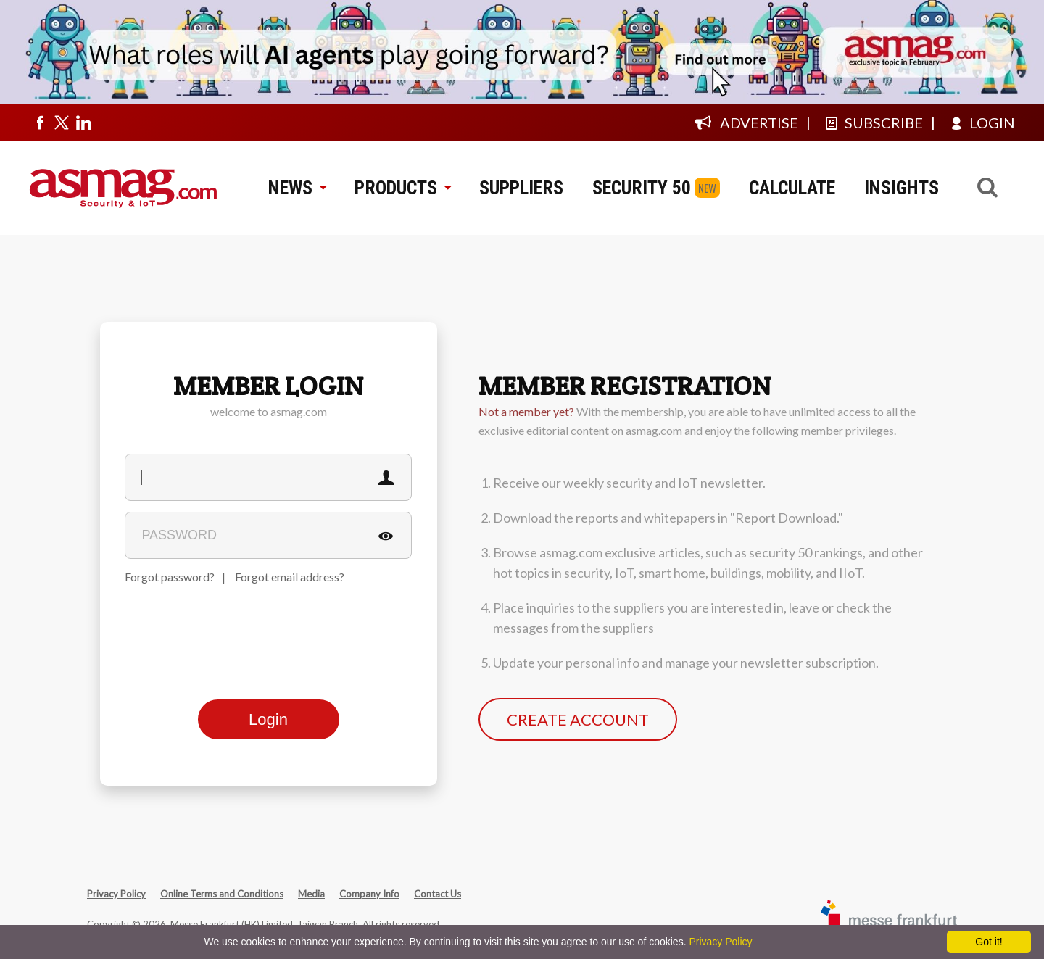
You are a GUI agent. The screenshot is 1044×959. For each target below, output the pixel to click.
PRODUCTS (402, 188)
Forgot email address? (289, 577)
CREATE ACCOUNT (578, 719)
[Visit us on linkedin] (83, 122)
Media (311, 894)
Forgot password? (170, 577)
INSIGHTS (901, 188)
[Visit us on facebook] (40, 122)
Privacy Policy (116, 894)
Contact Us (437, 894)
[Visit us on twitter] (61, 122)
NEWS (297, 188)
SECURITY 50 (641, 188)
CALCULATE (792, 188)
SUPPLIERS (521, 188)
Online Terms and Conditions (221, 894)
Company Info (369, 894)
